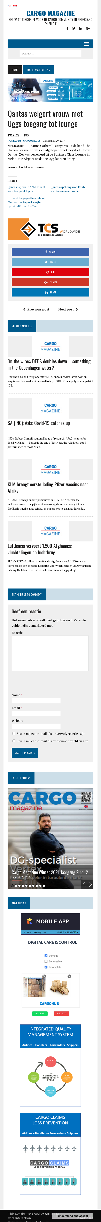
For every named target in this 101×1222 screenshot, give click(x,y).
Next (90, 884)
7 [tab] (33, 885)
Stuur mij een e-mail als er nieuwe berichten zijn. (53, 741)
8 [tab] (37, 885)
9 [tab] (40, 885)
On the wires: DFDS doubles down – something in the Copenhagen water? (49, 364)
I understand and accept (72, 1215)
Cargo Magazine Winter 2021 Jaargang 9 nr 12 (50, 872)
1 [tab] (12, 885)
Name (16, 695)
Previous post (36, 309)
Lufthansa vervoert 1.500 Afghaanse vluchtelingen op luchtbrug (40, 549)
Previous (84, 884)
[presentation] (43, 682)
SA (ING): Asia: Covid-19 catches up (39, 422)
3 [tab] (19, 885)
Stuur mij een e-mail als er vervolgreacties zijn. (51, 733)
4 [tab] (23, 885)
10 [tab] (43, 885)
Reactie (17, 632)
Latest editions (21, 778)
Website (17, 720)
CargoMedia (31, 140)
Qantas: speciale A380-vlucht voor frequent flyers (26, 189)
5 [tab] (26, 885)
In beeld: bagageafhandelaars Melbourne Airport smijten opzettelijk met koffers (27, 202)
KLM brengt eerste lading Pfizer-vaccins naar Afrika (48, 487)
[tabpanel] (50, 838)
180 (26, 135)
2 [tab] (16, 885)
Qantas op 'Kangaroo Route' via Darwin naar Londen (68, 189)
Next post (68, 309)
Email (16, 708)
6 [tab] (30, 885)
